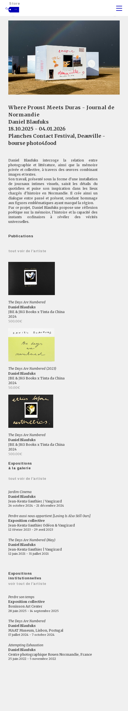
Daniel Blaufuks (28, 122)
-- (15, 9)
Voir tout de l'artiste (27, 584)
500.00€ (15, 321)
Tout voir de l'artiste (27, 251)
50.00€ (14, 388)
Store (14, 3)
